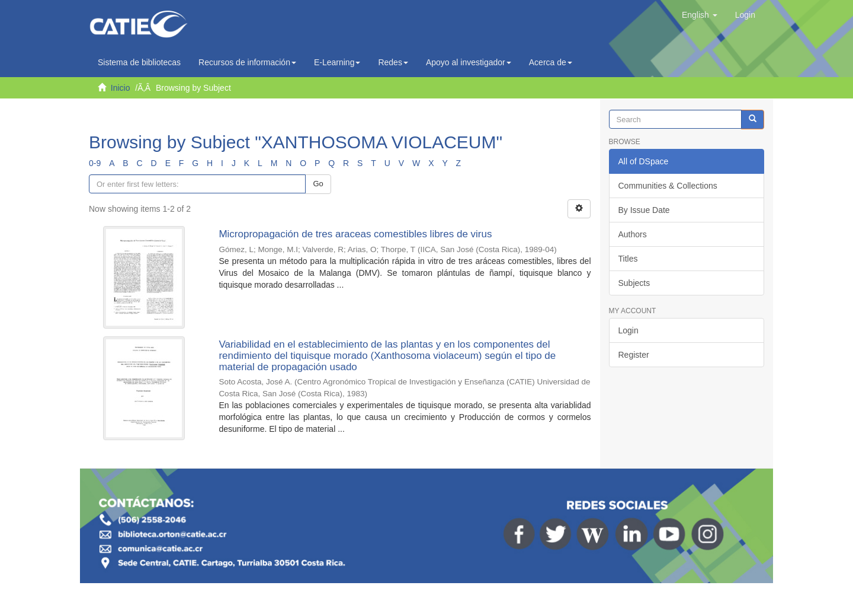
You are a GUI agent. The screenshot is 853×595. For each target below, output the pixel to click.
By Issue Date (644, 210)
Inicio (120, 88)
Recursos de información (247, 62)
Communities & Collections (667, 185)
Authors (632, 234)
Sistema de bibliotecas (139, 62)
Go (318, 183)
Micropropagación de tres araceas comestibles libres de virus (355, 234)
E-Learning (337, 62)
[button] (699, 15)
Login (628, 330)
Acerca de (550, 62)
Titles (628, 258)
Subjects (634, 283)
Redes (393, 62)
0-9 (95, 163)
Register (633, 354)
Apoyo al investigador (468, 62)
